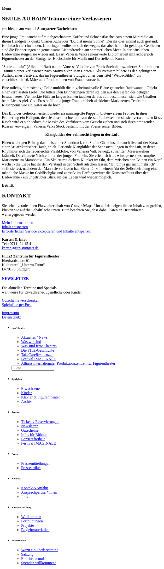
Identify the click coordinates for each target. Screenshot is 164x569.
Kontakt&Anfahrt (34, 488)
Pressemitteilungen (35, 463)
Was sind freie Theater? (39, 346)
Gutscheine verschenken (20, 300)
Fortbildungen (32, 521)
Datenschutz (11, 317)
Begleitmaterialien (35, 530)
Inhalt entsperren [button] (15, 227)
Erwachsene (30, 388)
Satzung (27, 554)
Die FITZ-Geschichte (37, 350)
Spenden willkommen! (38, 563)
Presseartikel (31, 468)
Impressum (10, 313)
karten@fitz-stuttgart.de (20, 248)
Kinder (26, 393)
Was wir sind (31, 342)
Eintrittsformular (34, 559)
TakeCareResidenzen (37, 355)
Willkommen (31, 517)
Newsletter (29, 426)
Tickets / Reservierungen (40, 422)
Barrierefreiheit (33, 439)
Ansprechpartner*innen (39, 492)
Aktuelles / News (34, 337)
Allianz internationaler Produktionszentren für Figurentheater (68, 363)
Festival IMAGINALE (38, 359)
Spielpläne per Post (17, 305)
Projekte (27, 525)
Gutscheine (29, 430)
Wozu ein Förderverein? (39, 550)
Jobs (24, 497)
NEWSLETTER (15, 278)
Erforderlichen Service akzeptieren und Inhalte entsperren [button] (46, 231)
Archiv (26, 401)
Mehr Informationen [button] (17, 222)
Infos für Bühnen (34, 435)
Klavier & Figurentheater (40, 397)
